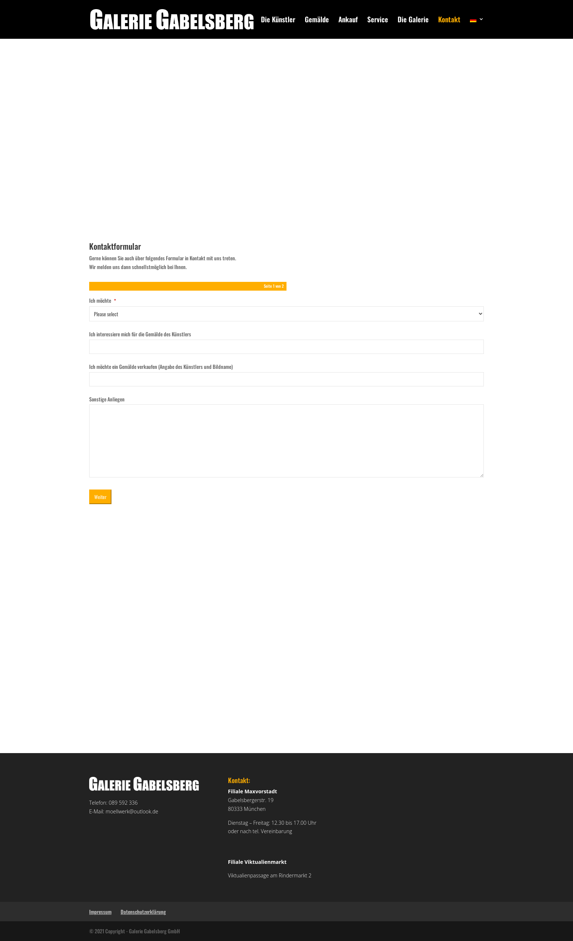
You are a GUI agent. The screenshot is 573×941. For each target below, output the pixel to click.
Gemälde (317, 20)
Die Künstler (278, 20)
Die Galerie (413, 20)
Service (377, 20)
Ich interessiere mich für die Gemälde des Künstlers (140, 334)
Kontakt (449, 20)
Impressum (100, 911)
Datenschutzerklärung (143, 911)
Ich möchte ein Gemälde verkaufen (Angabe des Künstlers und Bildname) (161, 366)
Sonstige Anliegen (107, 399)
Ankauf (348, 20)
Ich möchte (102, 300)
